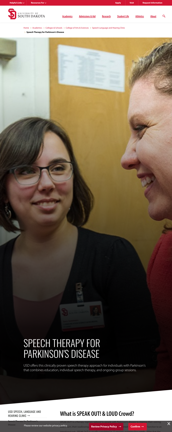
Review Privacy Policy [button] (104, 426)
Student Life (123, 16)
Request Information (152, 2)
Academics (67, 16)
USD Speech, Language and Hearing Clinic (24, 414)
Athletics (139, 16)
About (153, 16)
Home (26, 28)
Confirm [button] (135, 426)
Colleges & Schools (53, 28)
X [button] (168, 423)
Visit (132, 2)
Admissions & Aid (87, 16)
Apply (118, 2)
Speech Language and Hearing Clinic (108, 28)
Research (106, 16)
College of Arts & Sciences (77, 28)
